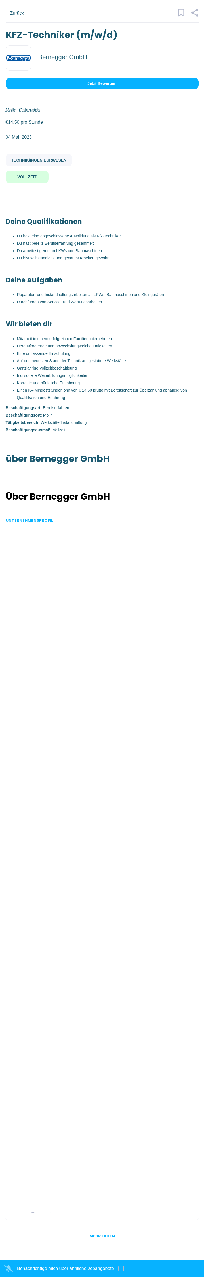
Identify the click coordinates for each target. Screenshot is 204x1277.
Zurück (17, 13)
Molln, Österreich (23, 110)
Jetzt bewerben (102, 83)
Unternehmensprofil (29, 520)
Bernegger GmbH (62, 57)
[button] (195, 15)
